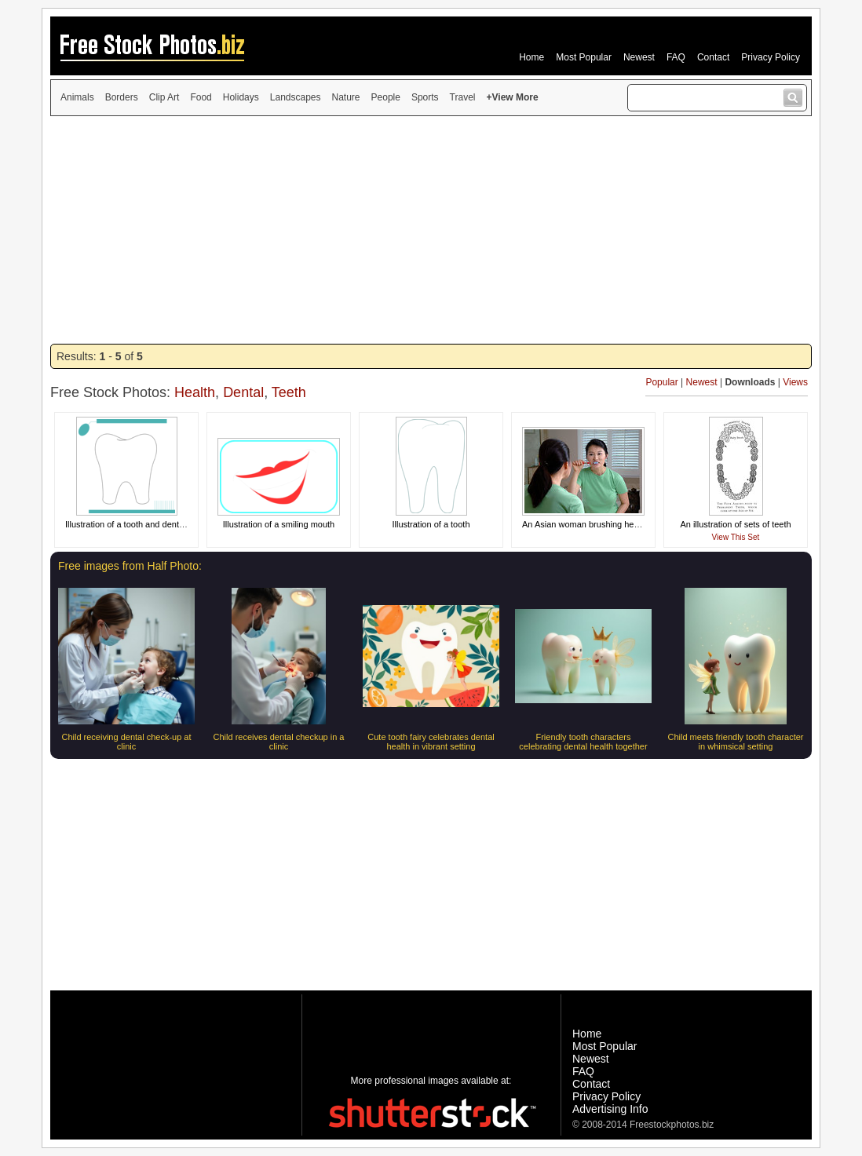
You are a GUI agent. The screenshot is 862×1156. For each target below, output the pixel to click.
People (385, 97)
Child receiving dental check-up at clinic (126, 741)
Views (795, 382)
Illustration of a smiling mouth (278, 524)
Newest (639, 57)
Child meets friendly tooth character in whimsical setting (735, 741)
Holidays (241, 97)
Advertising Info (610, 1109)
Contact (713, 57)
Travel (463, 97)
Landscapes (295, 97)
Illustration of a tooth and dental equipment (146, 524)
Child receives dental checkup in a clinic (279, 741)
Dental (243, 392)
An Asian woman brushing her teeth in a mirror (610, 524)
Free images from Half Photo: (130, 566)
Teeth (289, 392)
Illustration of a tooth (430, 524)
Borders (121, 97)
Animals (77, 97)
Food (200, 97)
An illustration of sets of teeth (735, 524)
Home (531, 57)
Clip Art (164, 97)
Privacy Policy (770, 57)
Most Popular (584, 57)
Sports (425, 97)
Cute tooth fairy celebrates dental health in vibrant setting (430, 741)
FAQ (676, 57)
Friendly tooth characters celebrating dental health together (583, 741)
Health (194, 392)
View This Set (736, 537)
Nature (346, 97)
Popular (661, 382)
